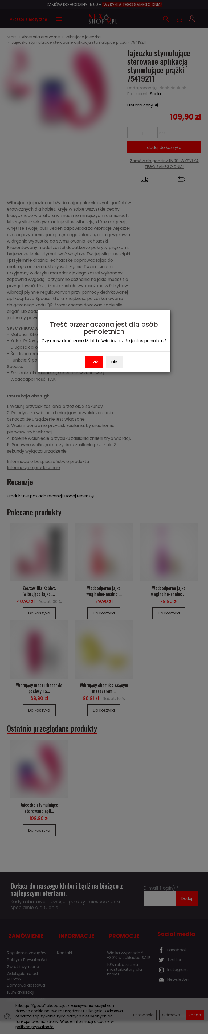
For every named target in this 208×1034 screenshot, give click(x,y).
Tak (94, 362)
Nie (114, 362)
